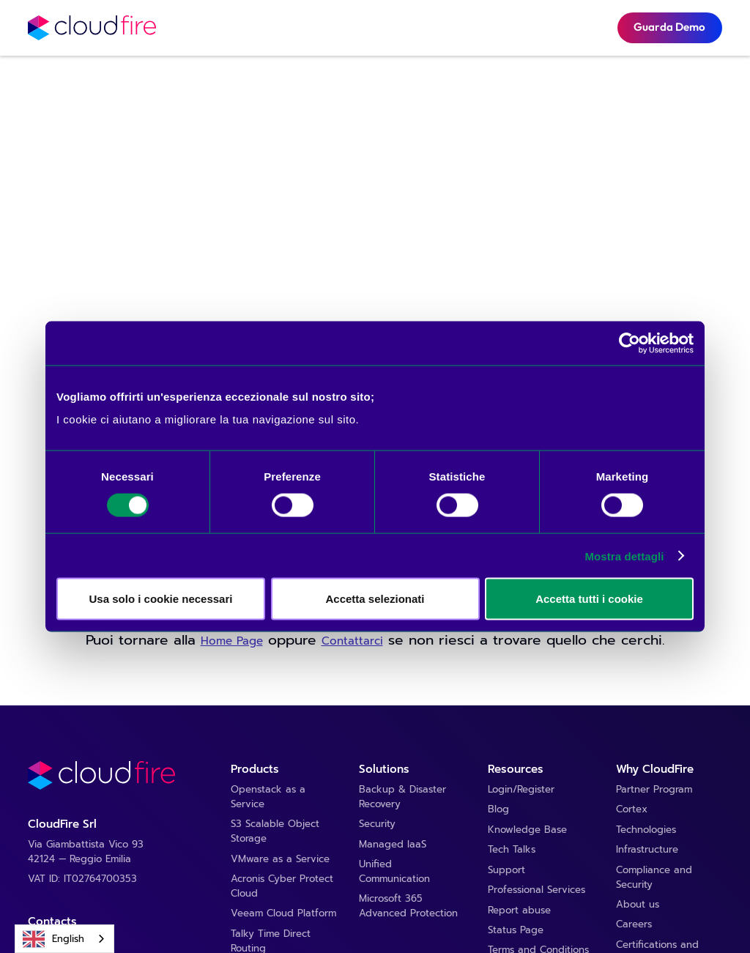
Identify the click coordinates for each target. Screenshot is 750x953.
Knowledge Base (527, 830)
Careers (634, 925)
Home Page (232, 641)
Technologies (646, 830)
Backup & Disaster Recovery (402, 797)
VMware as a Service (280, 860)
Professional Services (536, 890)
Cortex (631, 810)
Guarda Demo (669, 27)
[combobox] (64, 938)
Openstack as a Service (268, 797)
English (53, 939)
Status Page (515, 931)
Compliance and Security (654, 878)
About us (637, 905)
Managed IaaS (392, 845)
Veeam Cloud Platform (283, 914)
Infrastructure (647, 850)
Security (377, 824)
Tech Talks (511, 850)
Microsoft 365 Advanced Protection (408, 906)
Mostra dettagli (624, 555)
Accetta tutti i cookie (589, 599)
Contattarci (352, 641)
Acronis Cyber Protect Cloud (282, 886)
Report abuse (519, 911)
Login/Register (521, 790)
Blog (498, 810)
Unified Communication (394, 872)
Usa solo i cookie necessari (161, 599)
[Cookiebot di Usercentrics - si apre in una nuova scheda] (629, 343)
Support (506, 871)
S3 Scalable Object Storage (275, 831)
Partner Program (654, 790)
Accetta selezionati (374, 599)
